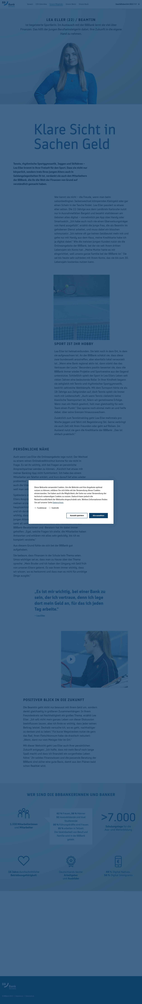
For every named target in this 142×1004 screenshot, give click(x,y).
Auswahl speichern (77, 516)
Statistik (55, 508)
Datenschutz (58, 502)
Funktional (41, 508)
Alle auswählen (98, 516)
